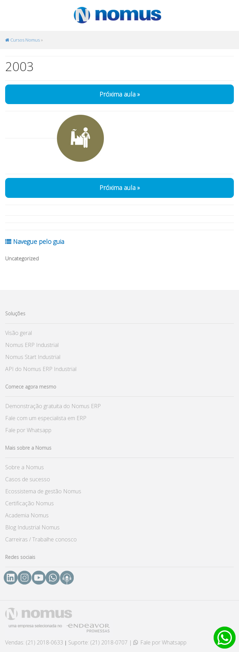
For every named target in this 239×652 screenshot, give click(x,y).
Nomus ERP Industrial (32, 345)
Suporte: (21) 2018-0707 (98, 642)
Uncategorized (22, 258)
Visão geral (18, 333)
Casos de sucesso (27, 479)
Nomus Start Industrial (32, 357)
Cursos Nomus (22, 40)
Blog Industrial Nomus (32, 527)
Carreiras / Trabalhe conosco (41, 539)
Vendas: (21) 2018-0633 (34, 642)
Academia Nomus (27, 515)
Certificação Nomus (29, 503)
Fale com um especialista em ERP (45, 418)
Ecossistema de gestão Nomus (43, 491)
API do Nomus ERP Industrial (40, 369)
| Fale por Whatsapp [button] (158, 642)
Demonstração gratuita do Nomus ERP (53, 406)
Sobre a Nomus (24, 467)
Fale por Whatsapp (28, 430)
